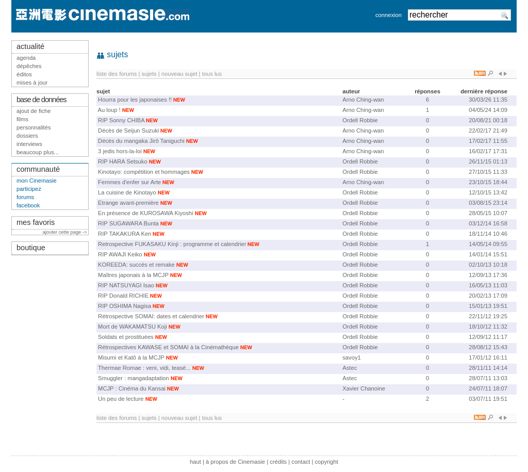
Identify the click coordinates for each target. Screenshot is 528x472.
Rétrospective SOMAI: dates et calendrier (151, 316)
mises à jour (31, 82)
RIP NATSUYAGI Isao (126, 285)
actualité (30, 46)
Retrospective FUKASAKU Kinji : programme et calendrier (172, 244)
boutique (30, 247)
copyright (326, 462)
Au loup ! (109, 110)
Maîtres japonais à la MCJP (133, 275)
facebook (28, 205)
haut (195, 462)
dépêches (29, 66)
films (22, 119)
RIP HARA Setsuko (122, 161)
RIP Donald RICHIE (123, 295)
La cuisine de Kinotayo (127, 192)
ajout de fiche (33, 111)
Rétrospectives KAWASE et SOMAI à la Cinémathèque (168, 347)
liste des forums (116, 74)
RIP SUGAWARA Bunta (128, 223)
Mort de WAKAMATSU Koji (132, 326)
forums (25, 197)
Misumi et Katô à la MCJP (131, 357)
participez (28, 189)
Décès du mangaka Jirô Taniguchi (141, 141)
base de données (41, 99)
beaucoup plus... (37, 152)
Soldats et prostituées (126, 337)
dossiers (27, 136)
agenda (26, 58)
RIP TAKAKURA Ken (124, 234)
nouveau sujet (179, 74)
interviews (29, 144)
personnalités (33, 127)
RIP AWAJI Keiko (120, 254)
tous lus (212, 74)
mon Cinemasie (36, 180)
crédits (278, 462)
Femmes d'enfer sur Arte (129, 182)
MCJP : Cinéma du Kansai (132, 388)
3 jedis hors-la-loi (120, 151)
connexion (388, 15)
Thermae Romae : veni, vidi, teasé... (144, 368)
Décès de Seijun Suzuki (128, 130)
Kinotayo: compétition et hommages (144, 172)
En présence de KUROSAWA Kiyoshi (145, 213)
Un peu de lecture (120, 399)
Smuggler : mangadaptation (133, 378)
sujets (148, 74)
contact (300, 462)
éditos (24, 74)
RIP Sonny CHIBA (121, 120)
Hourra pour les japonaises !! (135, 99)
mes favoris (35, 222)
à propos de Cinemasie (235, 462)
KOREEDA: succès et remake (136, 265)
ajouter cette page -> (65, 232)
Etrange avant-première (128, 203)
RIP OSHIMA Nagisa (124, 306)
